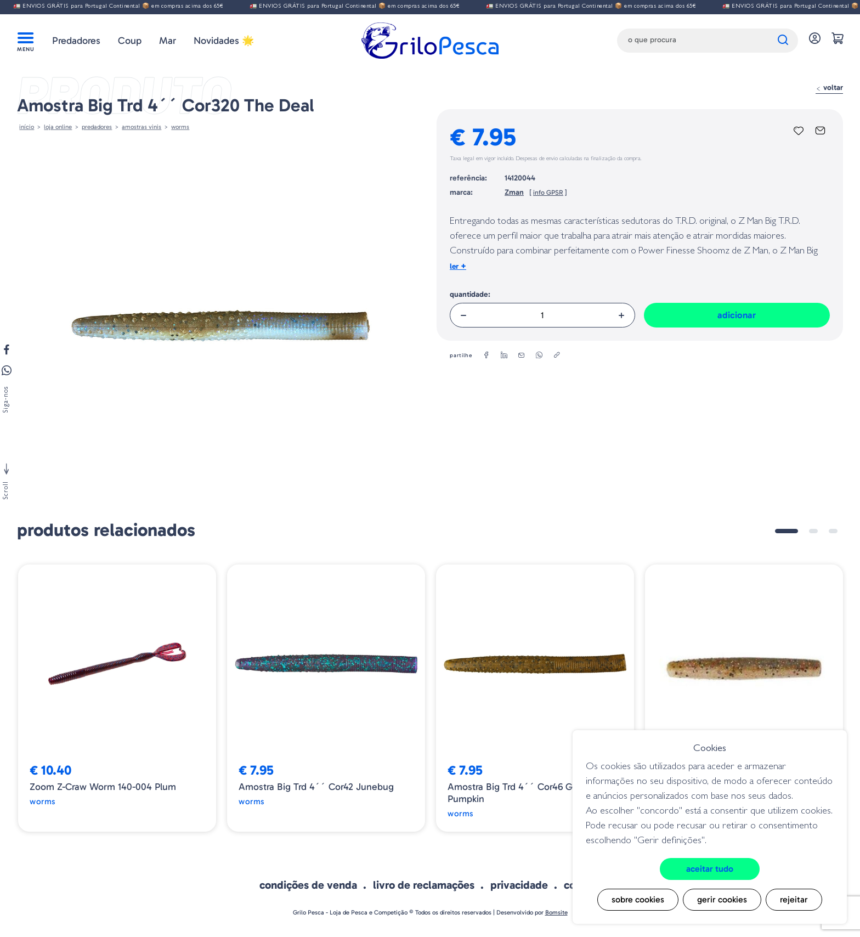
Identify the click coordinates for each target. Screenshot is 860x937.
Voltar (829, 87)
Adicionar (736, 314)
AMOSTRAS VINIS (141, 127)
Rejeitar (794, 899)
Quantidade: (470, 294)
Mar (167, 41)
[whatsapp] (539, 355)
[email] (522, 355)
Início (26, 127)
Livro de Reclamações (423, 884)
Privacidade (519, 884)
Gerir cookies (722, 899)
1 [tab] (786, 531)
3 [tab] (833, 531)
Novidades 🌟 (224, 41)
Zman (514, 192)
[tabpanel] (117, 698)
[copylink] (557, 355)
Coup (130, 41)
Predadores (76, 41)
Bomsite (556, 912)
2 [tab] (813, 531)
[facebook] (486, 355)
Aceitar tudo (709, 868)
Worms (180, 127)
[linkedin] (504, 355)
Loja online (58, 127)
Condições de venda (308, 884)
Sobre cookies (638, 899)
